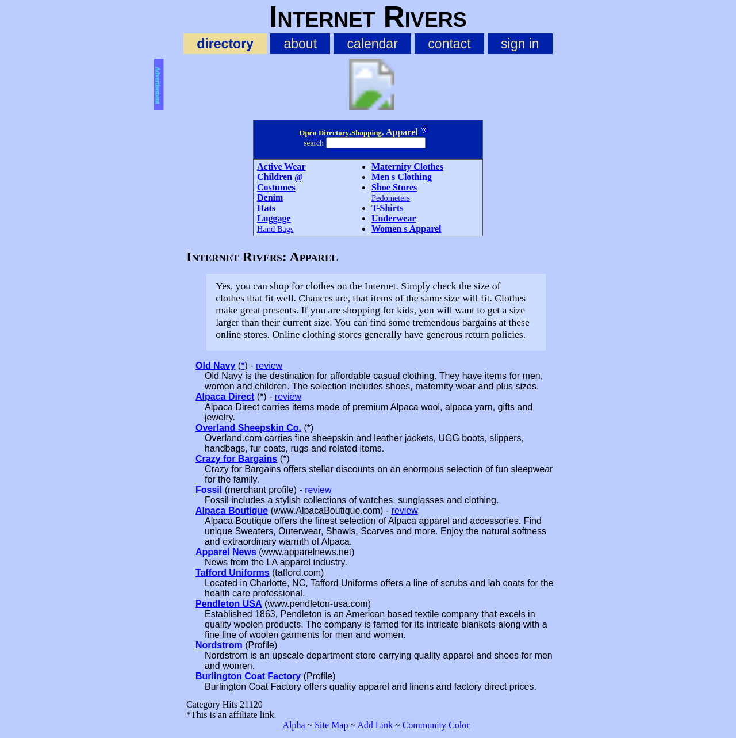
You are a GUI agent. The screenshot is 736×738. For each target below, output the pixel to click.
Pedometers (390, 197)
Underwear (393, 218)
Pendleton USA (228, 604)
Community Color (436, 725)
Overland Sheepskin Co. (248, 428)
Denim (270, 197)
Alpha (293, 725)
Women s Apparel (406, 229)
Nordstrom (219, 645)
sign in (520, 43)
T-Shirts (387, 208)
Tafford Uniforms (232, 573)
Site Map (331, 725)
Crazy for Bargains (236, 459)
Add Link (375, 725)
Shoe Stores (394, 187)
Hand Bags (275, 229)
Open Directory (324, 132)
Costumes (276, 187)
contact (449, 43)
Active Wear (281, 166)
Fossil (208, 490)
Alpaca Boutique (231, 510)
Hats (266, 208)
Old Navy (215, 365)
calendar (372, 43)
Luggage (274, 218)
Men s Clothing (401, 177)
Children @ (280, 177)
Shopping (366, 132)
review (269, 365)
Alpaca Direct (224, 396)
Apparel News (225, 552)
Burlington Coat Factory (248, 676)
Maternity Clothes (407, 166)
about (300, 43)
